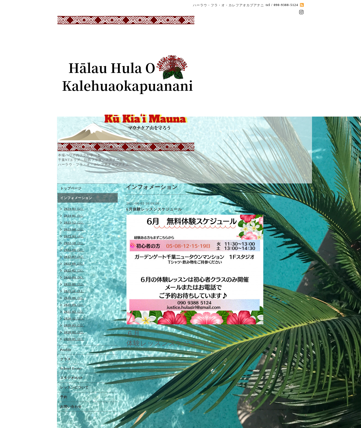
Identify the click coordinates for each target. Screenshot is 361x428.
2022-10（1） (74, 243)
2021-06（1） (74, 297)
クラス (65, 359)
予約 (63, 397)
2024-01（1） (74, 215)
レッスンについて (74, 387)
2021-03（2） (74, 311)
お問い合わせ (71, 407)
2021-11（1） (74, 291)
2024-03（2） (74, 208)
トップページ (71, 188)
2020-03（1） (74, 325)
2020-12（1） (74, 318)
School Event (71, 368)
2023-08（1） (74, 229)
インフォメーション (76, 198)
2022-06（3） (74, 263)
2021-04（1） (74, 304)
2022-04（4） (74, 277)
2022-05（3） (74, 270)
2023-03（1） (74, 236)
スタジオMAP (71, 378)
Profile (65, 350)
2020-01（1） (74, 339)
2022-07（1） (74, 256)
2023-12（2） (74, 222)
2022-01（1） (74, 284)
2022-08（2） (74, 249)
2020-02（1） (74, 332)
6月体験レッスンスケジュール (154, 209)
